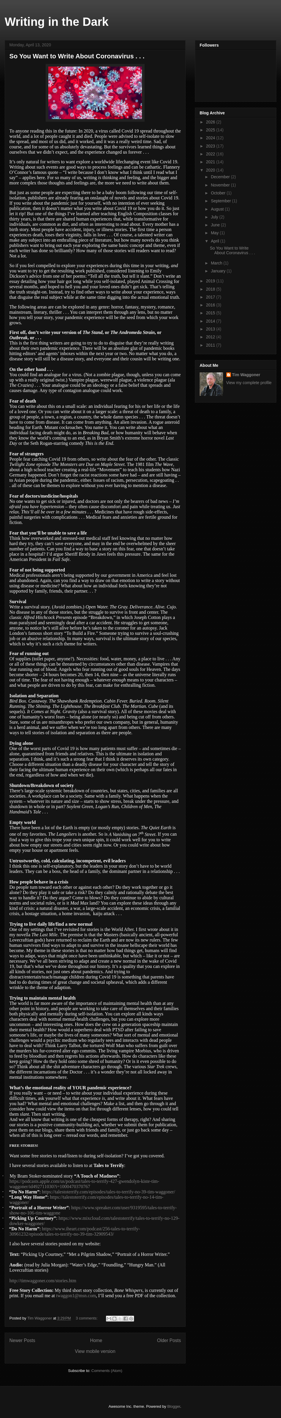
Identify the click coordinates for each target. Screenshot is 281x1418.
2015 (211, 313)
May (215, 232)
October (219, 193)
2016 (211, 305)
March (217, 263)
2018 (211, 289)
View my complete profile (249, 382)
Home (96, 1340)
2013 (211, 329)
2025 (211, 130)
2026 (211, 122)
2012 (211, 337)
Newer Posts (22, 1340)
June (216, 225)
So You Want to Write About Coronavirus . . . (77, 56)
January (219, 271)
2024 (211, 137)
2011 (211, 345)
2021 (211, 162)
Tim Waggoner (246, 374)
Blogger (173, 1406)
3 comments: (87, 1318)
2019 (211, 281)
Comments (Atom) (106, 1370)
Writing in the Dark (57, 21)
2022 (211, 154)
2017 (211, 297)
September (221, 201)
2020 (211, 170)
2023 (211, 146)
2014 (211, 321)
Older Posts (169, 1340)
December (221, 176)
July (215, 217)
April (215, 241)
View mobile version (95, 1351)
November (221, 185)
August (218, 209)
